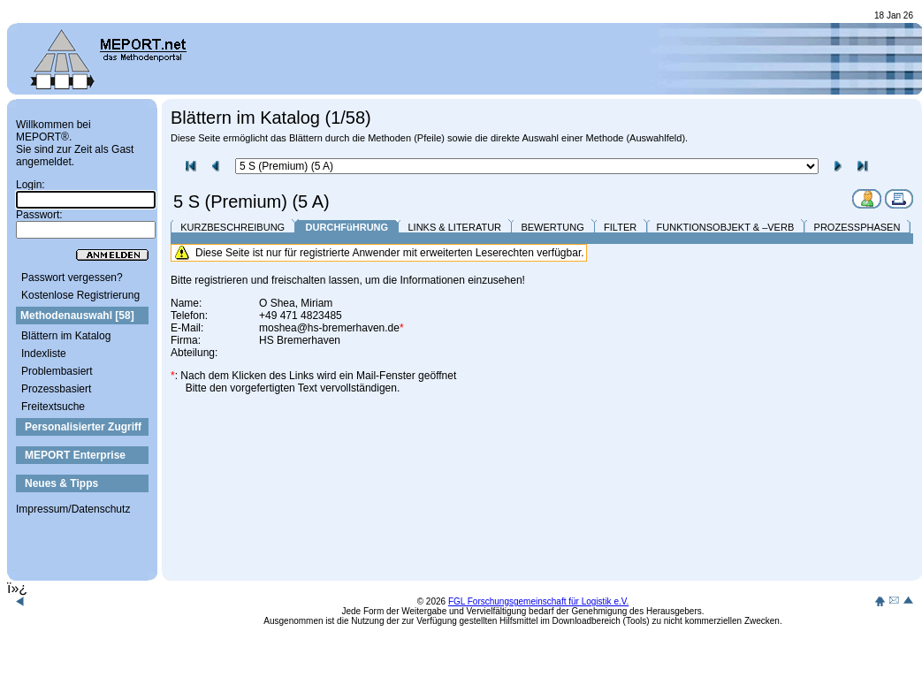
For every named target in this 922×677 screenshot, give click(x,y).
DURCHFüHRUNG (347, 227)
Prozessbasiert (56, 389)
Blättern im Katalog (65, 336)
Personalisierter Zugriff (83, 427)
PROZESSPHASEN (857, 227)
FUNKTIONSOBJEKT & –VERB (726, 227)
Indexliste (43, 353)
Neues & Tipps (61, 483)
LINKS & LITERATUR (454, 227)
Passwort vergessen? (72, 277)
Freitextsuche (53, 406)
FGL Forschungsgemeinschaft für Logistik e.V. (538, 601)
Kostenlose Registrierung (80, 295)
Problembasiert (57, 371)
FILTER (620, 227)
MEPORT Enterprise (75, 455)
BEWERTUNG (552, 227)
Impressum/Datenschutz (73, 509)
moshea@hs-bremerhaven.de (329, 328)
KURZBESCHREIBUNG (232, 227)
